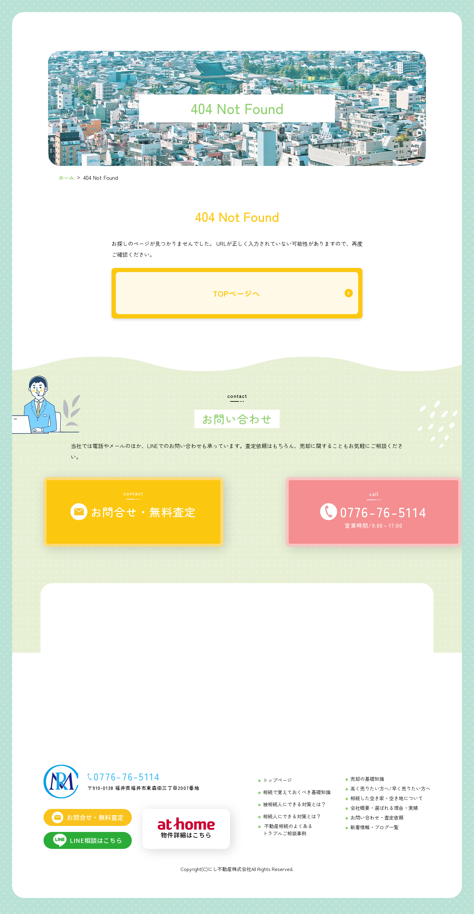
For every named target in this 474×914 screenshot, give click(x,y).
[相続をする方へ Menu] (208, 27)
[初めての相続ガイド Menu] (164, 27)
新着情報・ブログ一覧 (374, 831)
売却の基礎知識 (367, 782)
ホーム (67, 177)
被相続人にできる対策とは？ (294, 808)
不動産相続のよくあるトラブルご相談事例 (288, 833)
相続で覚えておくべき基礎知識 (297, 796)
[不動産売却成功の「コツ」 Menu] (294, 27)
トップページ (277, 783)
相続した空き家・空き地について (386, 802)
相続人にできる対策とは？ (292, 820)
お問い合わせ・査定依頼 (377, 821)
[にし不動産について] (373, 27)
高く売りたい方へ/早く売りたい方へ (390, 792)
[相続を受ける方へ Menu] (251, 27)
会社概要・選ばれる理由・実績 (384, 811)
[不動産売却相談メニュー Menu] (333, 27)
